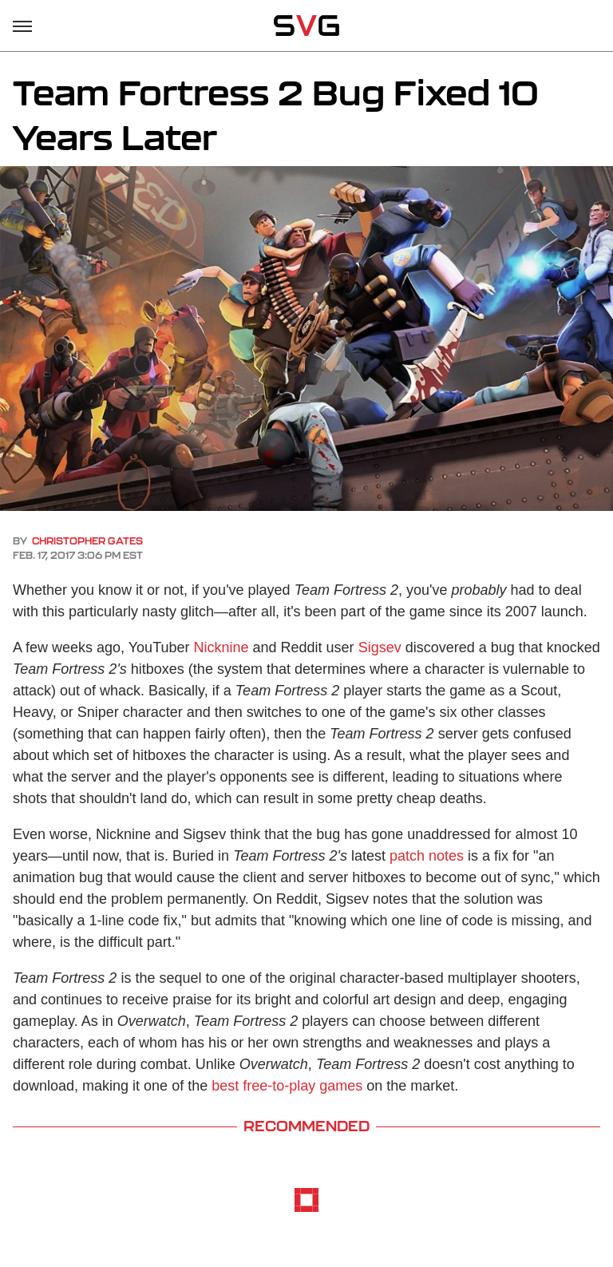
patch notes (427, 856)
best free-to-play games (287, 1086)
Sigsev (379, 647)
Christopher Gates (87, 541)
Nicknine (221, 647)
